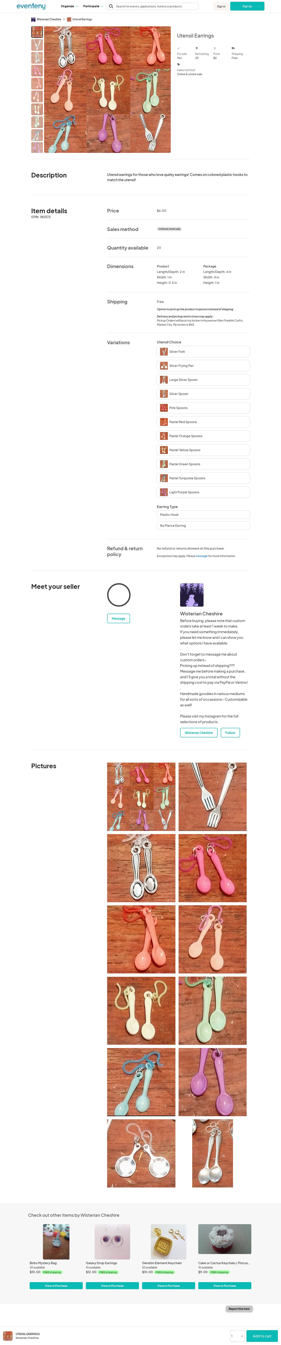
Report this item (239, 1308)
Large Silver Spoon (178, 380)
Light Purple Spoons (179, 492)
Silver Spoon (174, 394)
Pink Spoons (174, 408)
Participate (93, 6)
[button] (69, 6)
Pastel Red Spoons (178, 422)
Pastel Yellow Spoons (180, 450)
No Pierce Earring (173, 525)
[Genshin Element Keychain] (168, 1241)
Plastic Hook (169, 515)
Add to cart (262, 1336)
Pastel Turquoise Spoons (182, 478)
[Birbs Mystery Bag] (56, 1241)
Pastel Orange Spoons (181, 436)
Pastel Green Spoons (180, 464)
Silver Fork (172, 352)
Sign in (221, 6)
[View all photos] (107, 89)
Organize (69, 6)
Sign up (247, 6)
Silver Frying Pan (177, 366)
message (202, 556)
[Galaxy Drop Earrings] (112, 1241)
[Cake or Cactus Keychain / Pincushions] (224, 1241)
